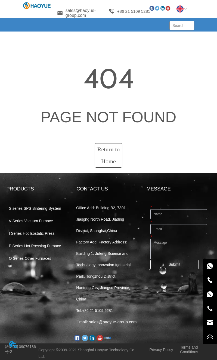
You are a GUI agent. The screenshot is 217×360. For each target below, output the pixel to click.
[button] (90, 25)
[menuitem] (91, 25)
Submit (175, 264)
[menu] (91, 25)
